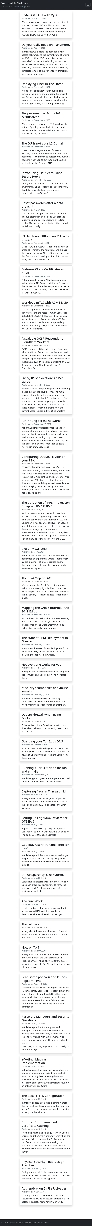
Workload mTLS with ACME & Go (45, 302)
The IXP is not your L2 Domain (43, 143)
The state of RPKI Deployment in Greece (45, 639)
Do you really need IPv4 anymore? (46, 45)
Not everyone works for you (41, 664)
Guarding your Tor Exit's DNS (42, 741)
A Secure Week (32, 901)
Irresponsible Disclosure (15, 5)
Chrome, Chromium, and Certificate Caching (39, 1124)
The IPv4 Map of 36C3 (37, 578)
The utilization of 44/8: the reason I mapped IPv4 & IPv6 (46, 504)
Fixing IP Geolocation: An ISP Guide (42, 380)
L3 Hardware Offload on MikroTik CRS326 (45, 238)
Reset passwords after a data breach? (42, 205)
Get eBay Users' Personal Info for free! (45, 846)
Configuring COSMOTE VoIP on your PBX (43, 458)
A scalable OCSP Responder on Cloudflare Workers (43, 340)
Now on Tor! (30, 947)
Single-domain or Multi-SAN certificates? (41, 115)
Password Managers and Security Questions (45, 1018)
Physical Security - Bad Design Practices (43, 1163)
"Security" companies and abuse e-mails (45, 689)
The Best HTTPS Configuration (43, 1096)
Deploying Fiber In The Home (42, 84)
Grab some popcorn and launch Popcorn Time (44, 979)
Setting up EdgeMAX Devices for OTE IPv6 (44, 819)
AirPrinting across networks (41, 421)
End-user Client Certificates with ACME (44, 271)
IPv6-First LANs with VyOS (40, 15)
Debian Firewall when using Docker (41, 716)
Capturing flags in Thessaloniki (44, 791)
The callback (30, 924)
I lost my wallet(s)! (35, 549)
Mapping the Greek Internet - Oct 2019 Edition (45, 609)
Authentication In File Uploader (44, 1188)
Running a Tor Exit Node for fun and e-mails (44, 769)
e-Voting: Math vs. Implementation (34, 1061)
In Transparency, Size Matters (43, 875)
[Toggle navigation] (88, 5)
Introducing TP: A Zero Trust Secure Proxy (42, 174)
